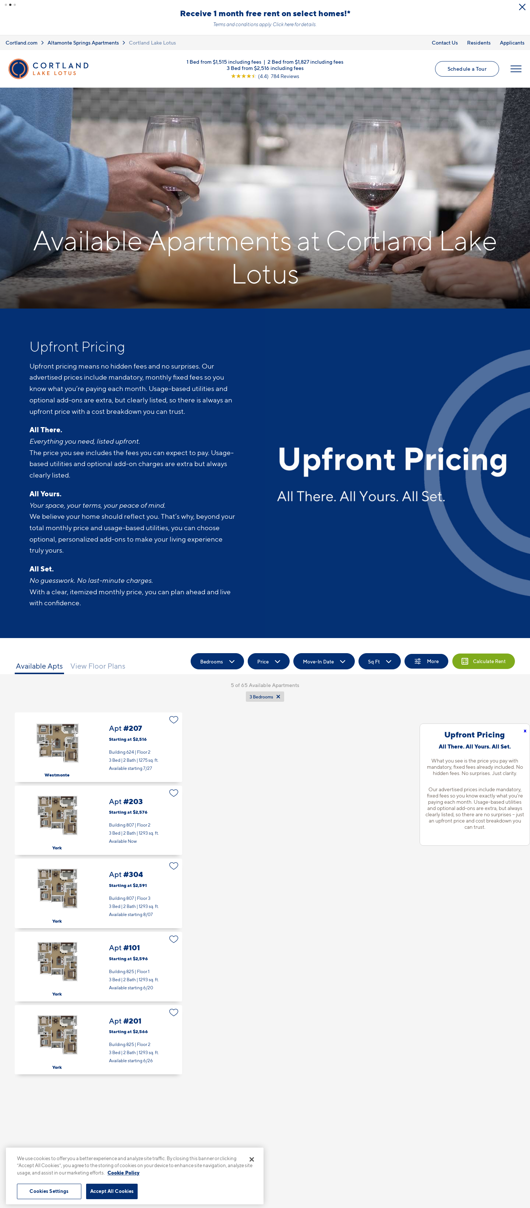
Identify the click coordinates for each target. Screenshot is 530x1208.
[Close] (252, 1159)
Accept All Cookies (112, 1191)
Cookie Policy (123, 1173)
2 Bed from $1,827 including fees (305, 61)
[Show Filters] (426, 661)
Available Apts (39, 666)
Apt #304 (98, 893)
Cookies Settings (48, 1191)
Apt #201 (98, 1040)
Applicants (512, 42)
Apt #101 (98, 966)
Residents (479, 42)
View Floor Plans (98, 666)
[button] (6, 5)
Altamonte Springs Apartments (83, 42)
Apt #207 (98, 747)
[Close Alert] (522, 7)
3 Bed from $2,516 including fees (265, 67)
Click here (283, 24)
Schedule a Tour (467, 69)
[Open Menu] (516, 69)
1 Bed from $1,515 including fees (224, 61)
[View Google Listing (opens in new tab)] (265, 76)
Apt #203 (98, 820)
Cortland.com (22, 42)
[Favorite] (174, 719)
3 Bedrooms (261, 697)
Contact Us (445, 42)
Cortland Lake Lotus (152, 42)
